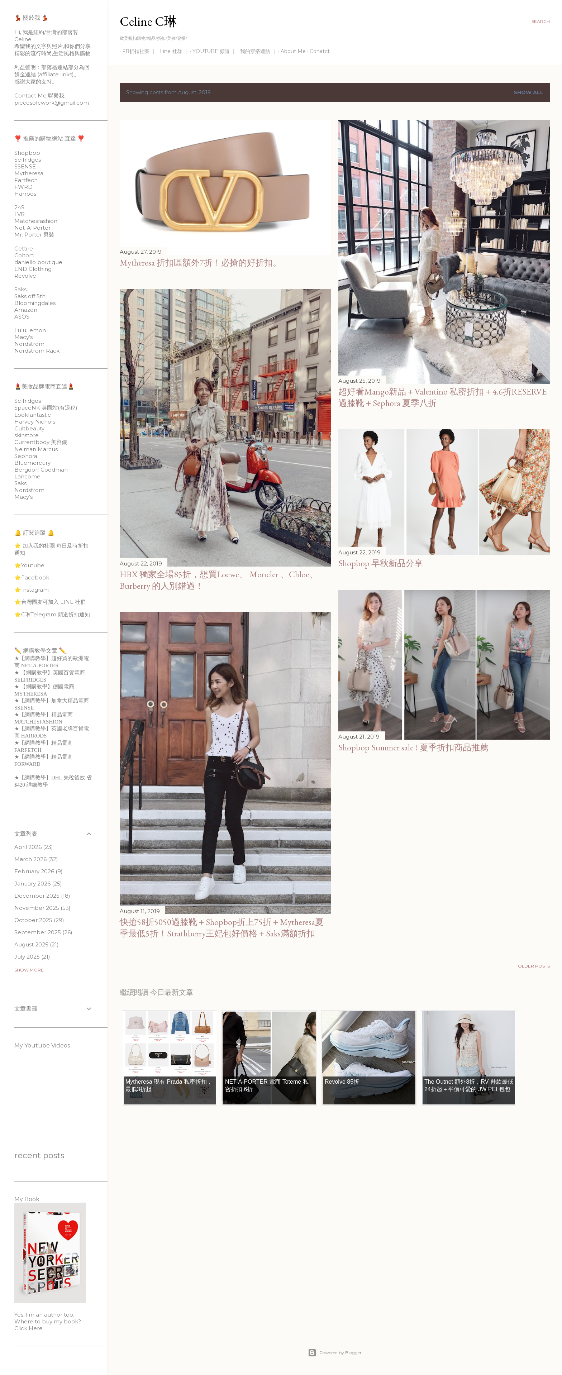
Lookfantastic (32, 414)
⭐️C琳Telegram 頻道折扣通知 (52, 614)
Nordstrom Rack (36, 350)
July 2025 (32, 956)
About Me (290, 51)
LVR (19, 214)
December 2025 (42, 895)
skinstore (26, 435)
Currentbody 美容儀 (40, 442)
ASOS (21, 316)
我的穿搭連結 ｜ (256, 51)
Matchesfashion (35, 221)
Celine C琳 (148, 21)
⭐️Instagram (31, 589)
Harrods (25, 193)
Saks (20, 289)
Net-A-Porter (32, 227)
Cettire (23, 248)
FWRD (23, 186)
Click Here (28, 1328)
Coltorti (24, 255)
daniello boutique (38, 262)
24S (19, 207)
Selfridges (27, 159)
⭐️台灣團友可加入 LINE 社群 (50, 601)
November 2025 (42, 907)
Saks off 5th (30, 296)
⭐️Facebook (31, 577)
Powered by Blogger (335, 1352)
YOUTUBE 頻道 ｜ (212, 51)
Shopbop (27, 152)
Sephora (25, 456)
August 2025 (36, 944)
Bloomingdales (35, 303)
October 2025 (39, 920)
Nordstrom (29, 343)
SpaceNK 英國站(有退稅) (45, 407)
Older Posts (534, 966)
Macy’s (23, 337)
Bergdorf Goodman (41, 469)
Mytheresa (28, 173)
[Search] (541, 21)
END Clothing (33, 269)
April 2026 (33, 847)
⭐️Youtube (29, 565)
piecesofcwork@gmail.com (51, 102)
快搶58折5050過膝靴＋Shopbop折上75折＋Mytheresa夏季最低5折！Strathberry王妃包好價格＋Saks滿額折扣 (222, 927)
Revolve (25, 275)
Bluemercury (32, 462)
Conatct (317, 51)
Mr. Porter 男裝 (34, 234)
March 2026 (36, 859)
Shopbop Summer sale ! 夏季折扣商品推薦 (413, 747)
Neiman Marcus (36, 449)
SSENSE (25, 166)
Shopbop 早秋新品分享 (380, 563)
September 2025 (43, 932)
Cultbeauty (29, 428)
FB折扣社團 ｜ (136, 51)
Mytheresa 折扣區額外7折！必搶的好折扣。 (200, 262)
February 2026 (38, 871)
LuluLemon (30, 330)
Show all (528, 92)
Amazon (25, 309)
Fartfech (26, 180)
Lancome (27, 476)
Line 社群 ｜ (171, 51)
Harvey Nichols (34, 421)
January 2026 (38, 883)
